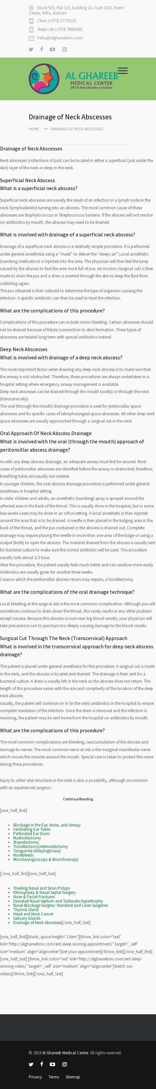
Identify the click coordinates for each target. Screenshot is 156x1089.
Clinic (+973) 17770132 (56, 21)
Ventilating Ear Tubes (31, 829)
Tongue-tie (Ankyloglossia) (37, 851)
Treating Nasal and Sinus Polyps (41, 888)
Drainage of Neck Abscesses (37, 922)
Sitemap (73, 1077)
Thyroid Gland (26, 909)
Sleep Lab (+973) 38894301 (60, 29)
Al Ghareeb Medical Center (65, 1053)
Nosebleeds (23, 855)
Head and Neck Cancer (33, 914)
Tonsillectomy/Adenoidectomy (40, 846)
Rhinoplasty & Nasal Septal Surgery (44, 892)
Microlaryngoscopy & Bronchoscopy (45, 859)
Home (34, 128)
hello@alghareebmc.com (60, 38)
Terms (53, 1077)
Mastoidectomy (27, 838)
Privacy (35, 1077)
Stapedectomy (26, 842)
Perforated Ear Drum (31, 833)
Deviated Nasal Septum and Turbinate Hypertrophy (58, 901)
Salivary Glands (26, 918)
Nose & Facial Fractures (34, 897)
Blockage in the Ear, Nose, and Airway (46, 825)
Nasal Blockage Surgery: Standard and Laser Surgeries (60, 905)
